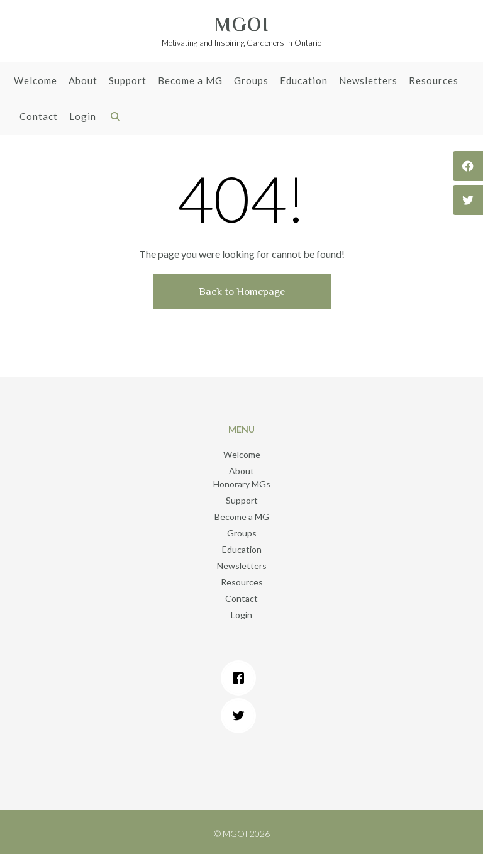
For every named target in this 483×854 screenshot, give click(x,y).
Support (128, 81)
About (83, 81)
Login (82, 117)
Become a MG (190, 81)
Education (304, 81)
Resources (433, 81)
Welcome (35, 81)
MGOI (241, 24)
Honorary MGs (241, 484)
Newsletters (368, 81)
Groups (251, 81)
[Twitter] (241, 715)
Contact (38, 117)
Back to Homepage (242, 291)
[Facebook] (241, 678)
